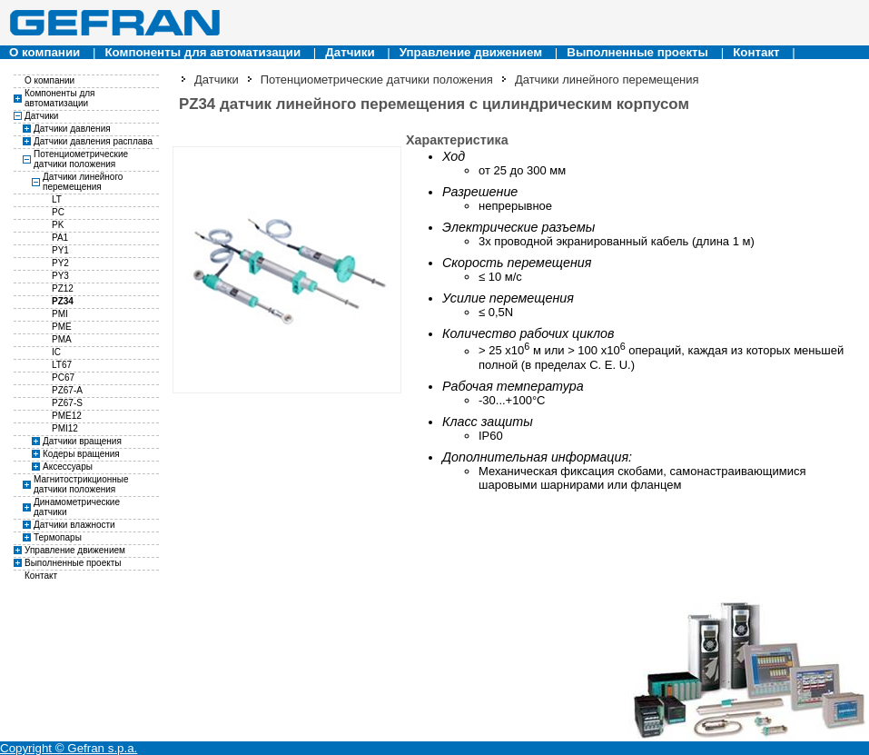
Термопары (58, 537)
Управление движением (471, 52)
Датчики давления (72, 129)
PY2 (60, 263)
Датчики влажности (74, 525)
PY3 (60, 276)
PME (62, 327)
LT (57, 199)
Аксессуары (68, 467)
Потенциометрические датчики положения (81, 159)
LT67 (62, 365)
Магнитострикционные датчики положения (81, 484)
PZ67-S (67, 403)
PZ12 (63, 288)
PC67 (63, 377)
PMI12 (65, 428)
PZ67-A (67, 390)
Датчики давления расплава (93, 141)
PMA (62, 339)
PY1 (60, 250)
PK (58, 225)
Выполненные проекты (637, 52)
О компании (44, 52)
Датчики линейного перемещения (83, 182)
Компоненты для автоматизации (202, 52)
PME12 (67, 416)
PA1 (60, 238)
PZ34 (63, 301)
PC (58, 212)
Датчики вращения (82, 441)
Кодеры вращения (81, 454)
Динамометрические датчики (77, 507)
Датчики (349, 52)
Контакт (756, 52)
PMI (60, 314)
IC (56, 352)
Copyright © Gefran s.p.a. (68, 748)
